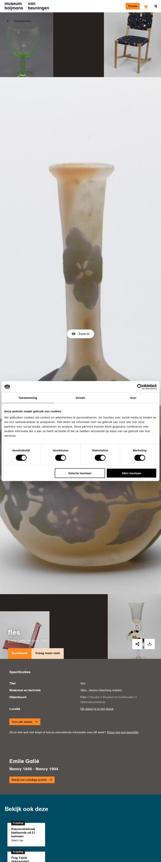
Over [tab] (133, 397)
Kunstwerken (22, 21)
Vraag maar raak (47, 574)
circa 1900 (40, 560)
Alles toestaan (131, 473)
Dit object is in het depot (96, 628)
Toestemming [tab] (28, 397)
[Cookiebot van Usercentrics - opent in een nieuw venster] (140, 387)
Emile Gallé (17, 560)
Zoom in (80, 294)
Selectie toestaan (80, 473)
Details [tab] (80, 397)
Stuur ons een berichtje (123, 652)
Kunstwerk (20, 574)
